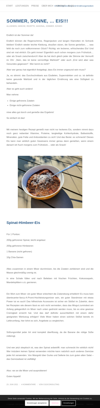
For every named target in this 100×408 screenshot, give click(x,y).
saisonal (40, 26)
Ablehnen (55, 403)
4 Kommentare (28, 384)
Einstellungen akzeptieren (37, 403)
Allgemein (12, 26)
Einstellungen (68, 403)
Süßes (58, 26)
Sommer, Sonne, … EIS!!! (37, 20)
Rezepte (31, 26)
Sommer (50, 26)
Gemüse (22, 26)
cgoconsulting (51, 384)
